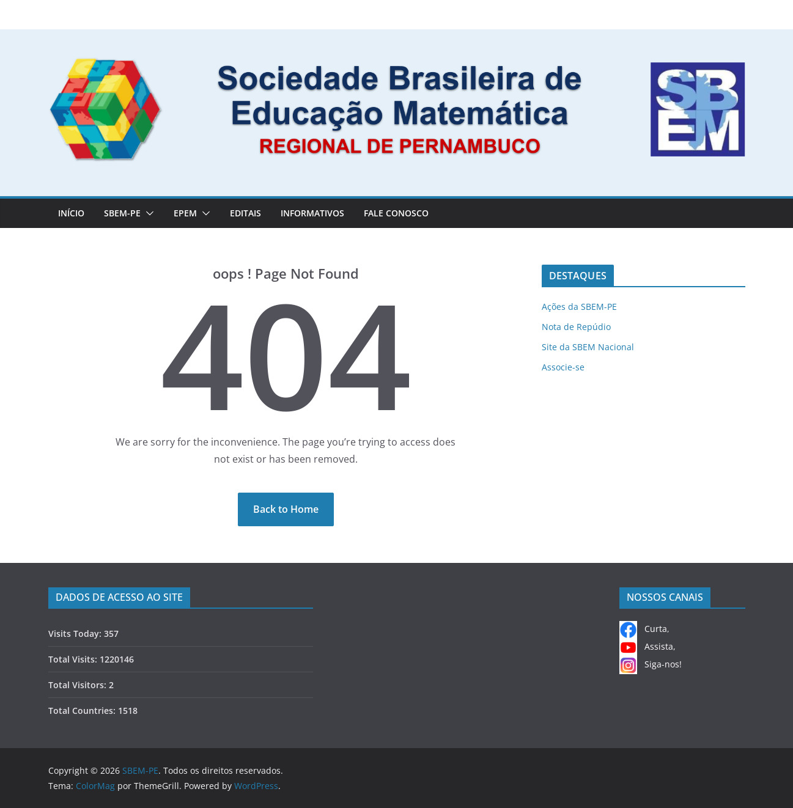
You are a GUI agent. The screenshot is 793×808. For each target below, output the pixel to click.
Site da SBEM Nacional (588, 347)
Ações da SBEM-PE (579, 306)
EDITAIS (245, 213)
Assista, (647, 646)
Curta (643, 628)
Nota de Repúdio (576, 326)
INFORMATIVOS (312, 213)
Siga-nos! (650, 664)
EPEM (185, 213)
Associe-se (563, 367)
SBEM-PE (122, 213)
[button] (147, 213)
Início (71, 213)
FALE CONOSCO (396, 213)
